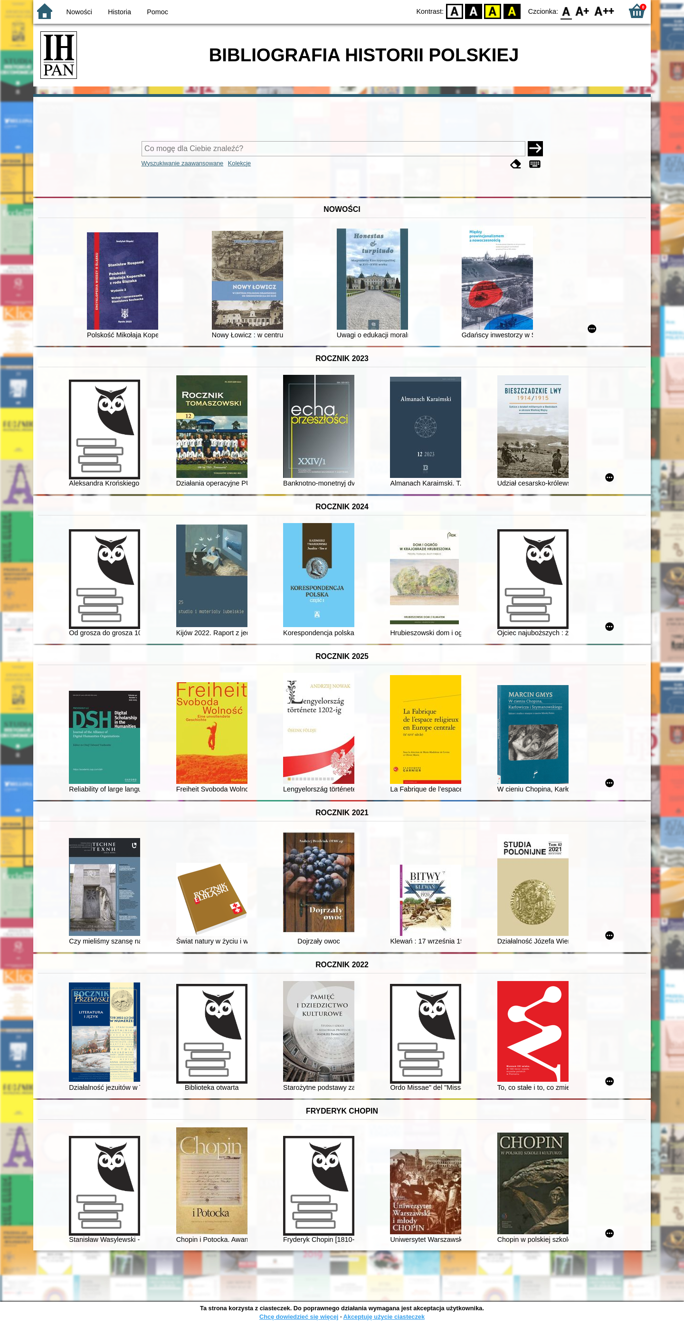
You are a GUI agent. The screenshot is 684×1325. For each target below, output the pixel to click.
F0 (565, 11)
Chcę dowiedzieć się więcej (298, 1316)
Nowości (79, 12)
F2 (604, 11)
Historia (119, 12)
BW (473, 11)
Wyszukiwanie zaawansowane (183, 163)
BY (512, 11)
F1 (582, 11)
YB (493, 11)
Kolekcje (239, 163)
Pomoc (157, 12)
